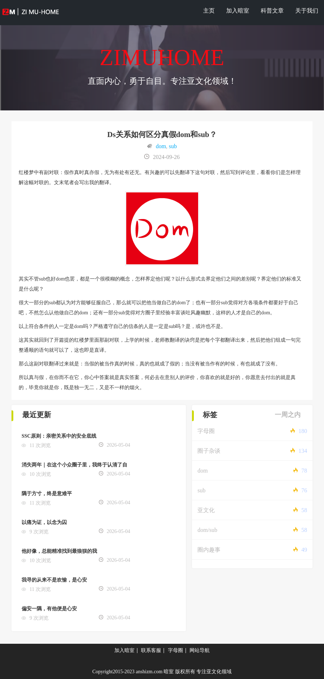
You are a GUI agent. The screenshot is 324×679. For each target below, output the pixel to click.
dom (161, 146)
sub (173, 146)
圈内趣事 (208, 550)
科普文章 (272, 11)
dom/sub (207, 530)
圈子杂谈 (208, 451)
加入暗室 (237, 11)
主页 (209, 11)
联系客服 (151, 650)
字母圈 (206, 431)
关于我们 (306, 11)
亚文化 (206, 510)
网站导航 (200, 650)
